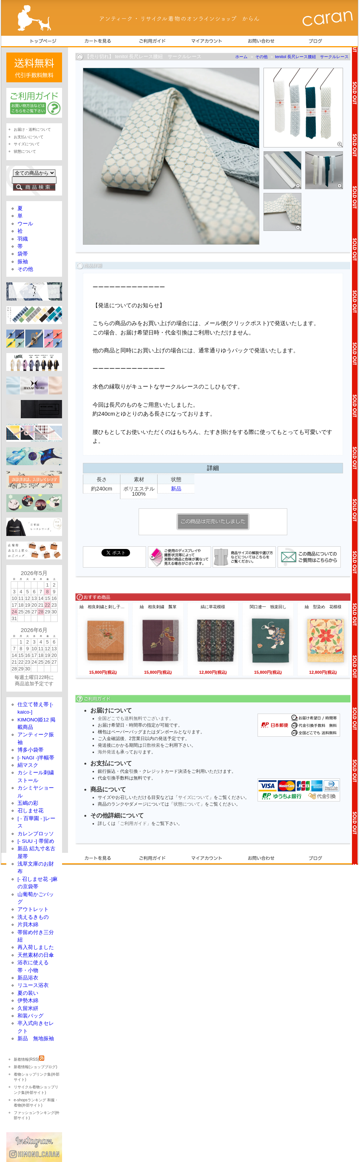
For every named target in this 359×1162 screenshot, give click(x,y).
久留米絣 (27, 1008)
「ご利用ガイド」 (133, 823)
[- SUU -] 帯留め (35, 841)
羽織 (22, 239)
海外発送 (107, 752)
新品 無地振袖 (35, 1038)
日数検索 (151, 745)
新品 (176, 489)
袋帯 (22, 254)
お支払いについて (28, 137)
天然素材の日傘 (35, 955)
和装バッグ (30, 1016)
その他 (261, 56)
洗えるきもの (33, 917)
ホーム (241, 56)
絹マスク (27, 765)
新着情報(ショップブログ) (35, 1067)
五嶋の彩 (27, 803)
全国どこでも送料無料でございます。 (136, 718)
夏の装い (27, 993)
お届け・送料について (32, 129)
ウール (25, 223)
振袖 (22, 261)
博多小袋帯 (30, 750)
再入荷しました (35, 947)
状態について (187, 804)
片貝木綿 (27, 924)
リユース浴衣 (33, 985)
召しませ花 (30, 810)
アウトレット (33, 909)
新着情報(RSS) (29, 1059)
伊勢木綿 (27, 1000)
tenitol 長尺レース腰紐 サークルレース (312, 56)
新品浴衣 (27, 978)
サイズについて (193, 797)
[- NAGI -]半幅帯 (35, 758)
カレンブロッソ (35, 833)
